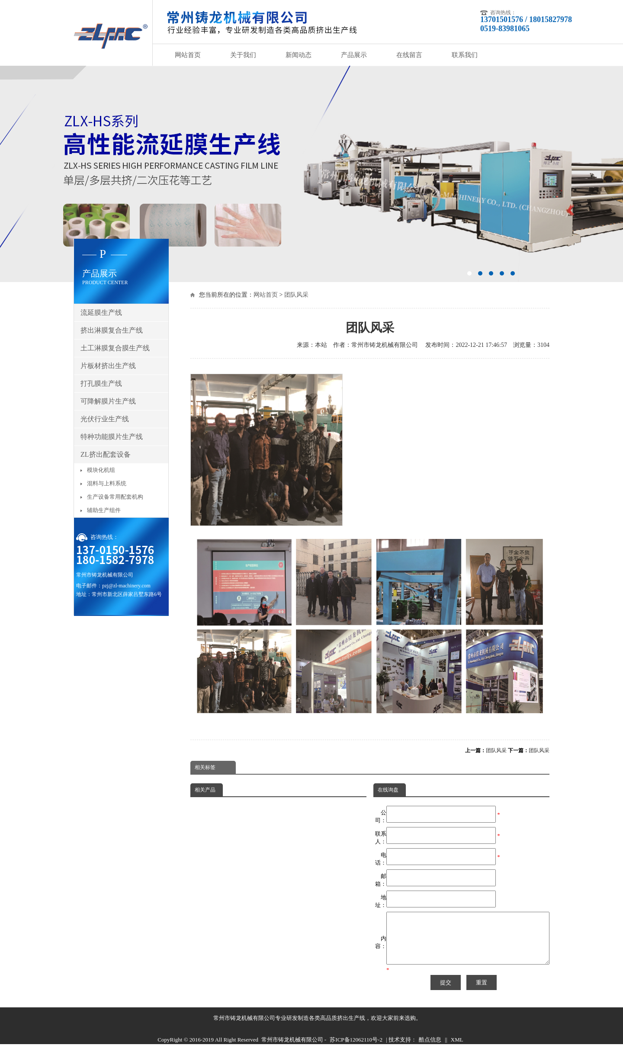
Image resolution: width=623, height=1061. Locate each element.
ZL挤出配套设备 (105, 454)
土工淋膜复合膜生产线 (115, 348)
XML (457, 1050)
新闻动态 (299, 54)
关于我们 (243, 54)
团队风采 (296, 295)
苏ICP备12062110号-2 (356, 1050)
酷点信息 (430, 1050)
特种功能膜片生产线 (111, 436)
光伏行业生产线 (104, 419)
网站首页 (188, 54)
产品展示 (354, 54)
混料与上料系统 (106, 483)
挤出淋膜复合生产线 (111, 330)
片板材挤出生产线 (108, 365)
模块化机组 (101, 470)
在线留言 (409, 54)
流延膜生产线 (101, 312)
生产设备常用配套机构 (115, 497)
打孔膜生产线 (101, 383)
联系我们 (465, 54)
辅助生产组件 (104, 510)
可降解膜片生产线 (108, 401)
